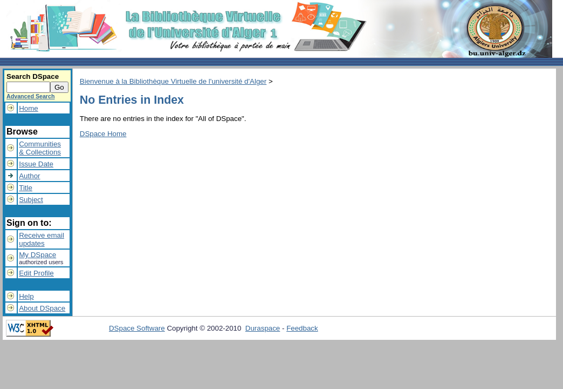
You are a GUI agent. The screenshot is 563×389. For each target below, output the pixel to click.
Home (28, 108)
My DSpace (37, 255)
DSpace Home (103, 134)
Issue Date (36, 164)
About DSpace (42, 308)
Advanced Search (30, 96)
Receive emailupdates (41, 239)
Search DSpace (32, 76)
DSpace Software (137, 328)
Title (25, 188)
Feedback (302, 328)
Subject (31, 200)
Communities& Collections (40, 148)
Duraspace (262, 328)
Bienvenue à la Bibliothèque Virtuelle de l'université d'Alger (173, 81)
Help (26, 296)
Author (29, 176)
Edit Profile (36, 273)
